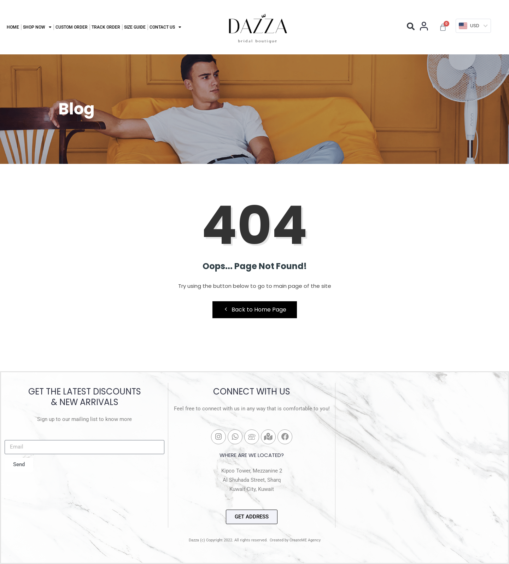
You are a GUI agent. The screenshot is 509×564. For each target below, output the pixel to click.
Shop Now (37, 27)
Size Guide (135, 27)
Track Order (106, 27)
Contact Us (165, 27)
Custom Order (71, 27)
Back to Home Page (254, 309)
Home (13, 27)
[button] (411, 26)
